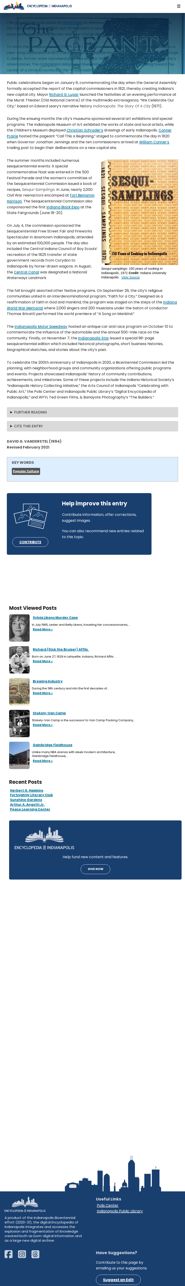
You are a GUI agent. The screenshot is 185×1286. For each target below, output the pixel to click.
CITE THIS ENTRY (28, 426)
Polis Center (107, 1205)
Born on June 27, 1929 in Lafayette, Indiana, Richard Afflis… (74, 657)
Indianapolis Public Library (120, 1211)
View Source (130, 277)
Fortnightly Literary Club (31, 795)
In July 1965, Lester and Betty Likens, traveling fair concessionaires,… (81, 625)
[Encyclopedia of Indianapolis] (37, 5)
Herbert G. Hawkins (26, 790)
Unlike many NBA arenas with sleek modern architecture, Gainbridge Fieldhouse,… (74, 754)
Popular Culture (26, 471)
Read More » (42, 629)
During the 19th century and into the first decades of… (71, 688)
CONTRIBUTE (30, 542)
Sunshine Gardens (26, 799)
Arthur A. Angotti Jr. (27, 804)
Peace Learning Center (30, 809)
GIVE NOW (95, 869)
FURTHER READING (30, 412)
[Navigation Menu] (179, 6)
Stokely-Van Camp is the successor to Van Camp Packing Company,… (84, 720)
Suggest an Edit (118, 1279)
